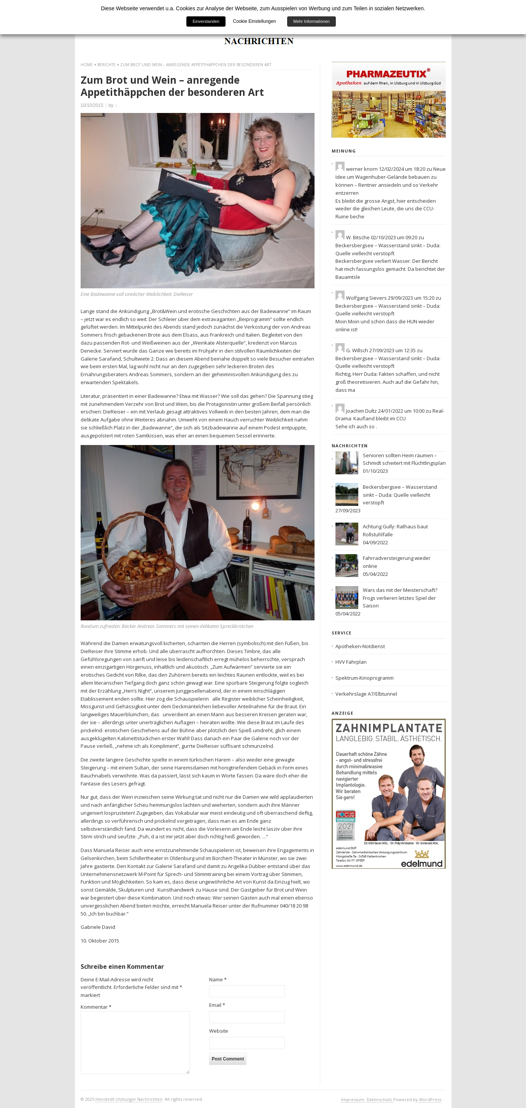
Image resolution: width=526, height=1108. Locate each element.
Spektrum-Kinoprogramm (364, 677)
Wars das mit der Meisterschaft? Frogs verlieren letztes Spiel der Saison (400, 598)
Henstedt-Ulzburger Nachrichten (128, 1099)
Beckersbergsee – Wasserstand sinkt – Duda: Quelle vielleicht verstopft (400, 494)
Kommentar (96, 1006)
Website (218, 1030)
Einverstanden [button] (205, 21)
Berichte (106, 64)
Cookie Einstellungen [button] (254, 21)
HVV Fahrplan (351, 661)
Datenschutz (380, 1099)
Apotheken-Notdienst (360, 646)
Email (217, 1004)
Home (87, 64)
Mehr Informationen (311, 21)
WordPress (430, 1099)
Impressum (353, 1099)
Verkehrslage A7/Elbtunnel (366, 693)
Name (218, 979)
